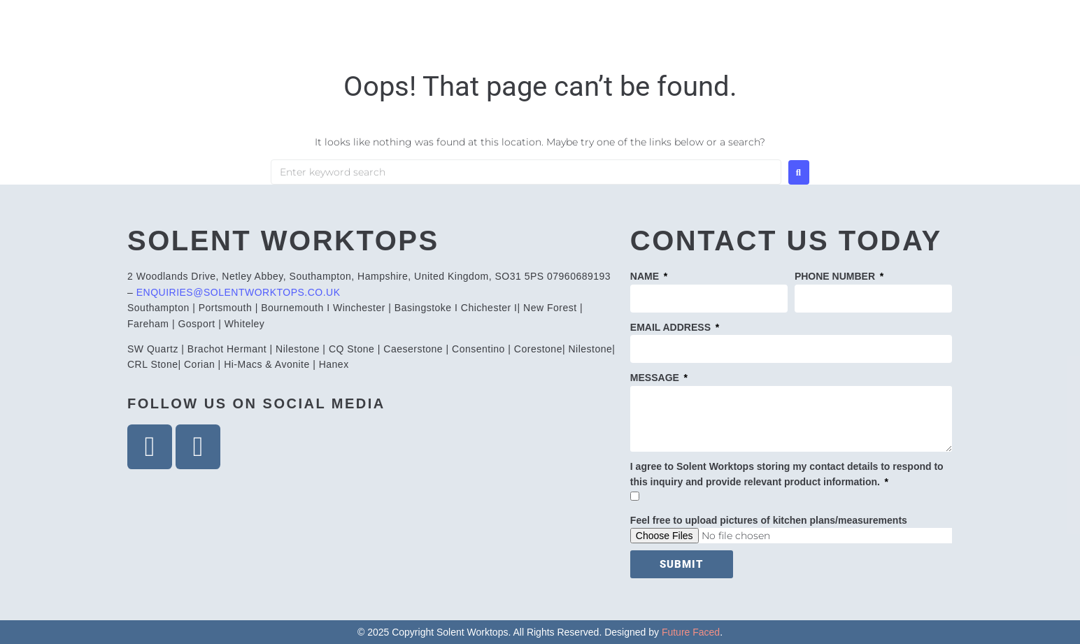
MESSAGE (656, 377)
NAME (646, 276)
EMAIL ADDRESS (671, 327)
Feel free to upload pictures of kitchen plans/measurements (768, 520)
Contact (905, 44)
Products (705, 44)
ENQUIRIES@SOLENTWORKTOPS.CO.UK (238, 292)
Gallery (808, 44)
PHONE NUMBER (836, 276)
